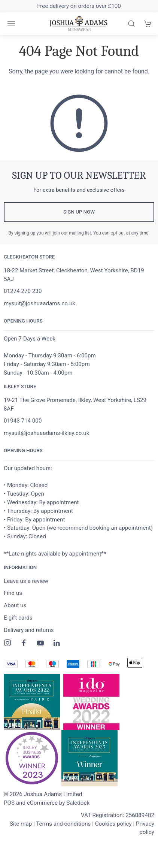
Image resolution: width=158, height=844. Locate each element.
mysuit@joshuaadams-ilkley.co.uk (46, 433)
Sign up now (79, 212)
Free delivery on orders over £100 (79, 6)
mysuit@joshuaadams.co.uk (39, 303)
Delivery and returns (29, 630)
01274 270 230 (23, 291)
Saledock (77, 802)
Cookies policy (113, 823)
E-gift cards (18, 617)
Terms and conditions (63, 823)
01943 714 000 (23, 420)
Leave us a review (26, 581)
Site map (21, 823)
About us (15, 605)
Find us (13, 593)
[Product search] (131, 23)
